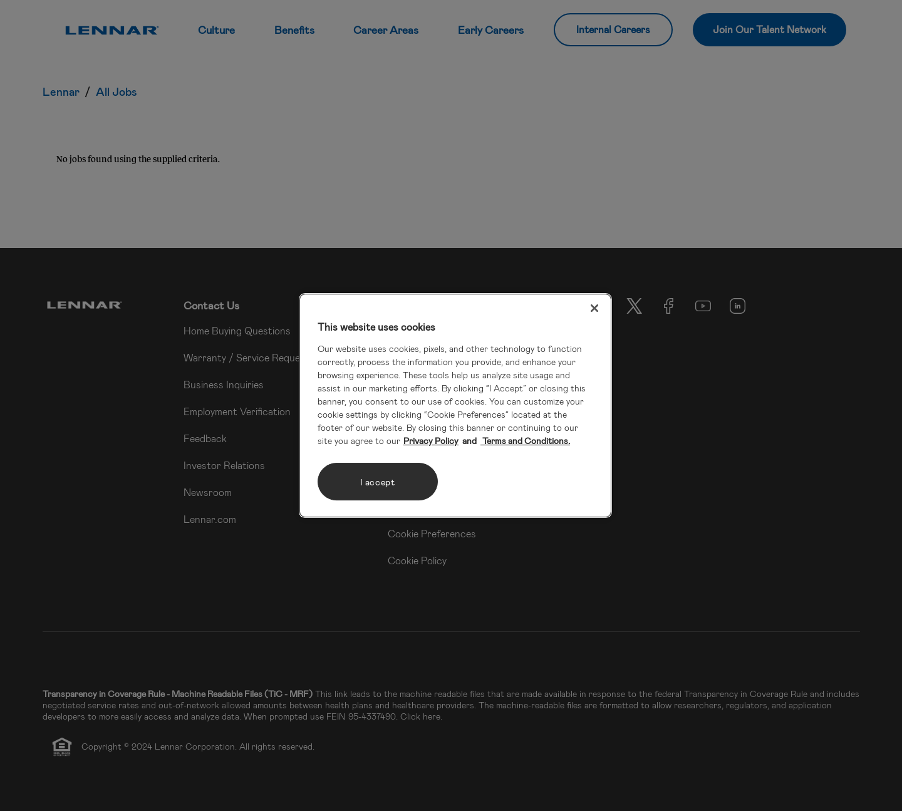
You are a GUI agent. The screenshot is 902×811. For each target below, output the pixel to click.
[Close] (594, 308)
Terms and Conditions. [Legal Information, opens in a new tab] (525, 440)
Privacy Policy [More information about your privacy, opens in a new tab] (431, 440)
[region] (455, 406)
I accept (377, 482)
